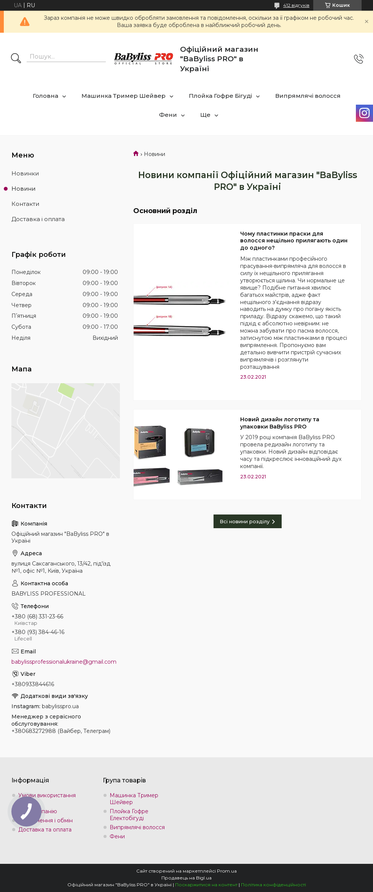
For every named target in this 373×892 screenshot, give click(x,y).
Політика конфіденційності (273, 884)
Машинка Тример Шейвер (123, 95)
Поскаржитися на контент (206, 884)
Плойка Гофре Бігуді (220, 95)
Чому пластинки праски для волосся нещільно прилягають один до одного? (293, 241)
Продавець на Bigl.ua (186, 878)
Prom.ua (227, 871)
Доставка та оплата (45, 829)
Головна (45, 95)
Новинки (25, 173)
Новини (23, 188)
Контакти (25, 203)
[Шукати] (16, 59)
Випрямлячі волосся (308, 95)
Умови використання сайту (47, 799)
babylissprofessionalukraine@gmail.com (63, 661)
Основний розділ (165, 211)
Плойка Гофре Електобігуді (129, 815)
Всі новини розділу (244, 521)
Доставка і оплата (38, 219)
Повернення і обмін (45, 820)
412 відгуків (296, 5)
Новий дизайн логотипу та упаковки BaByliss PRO (279, 423)
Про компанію (37, 811)
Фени (168, 114)
